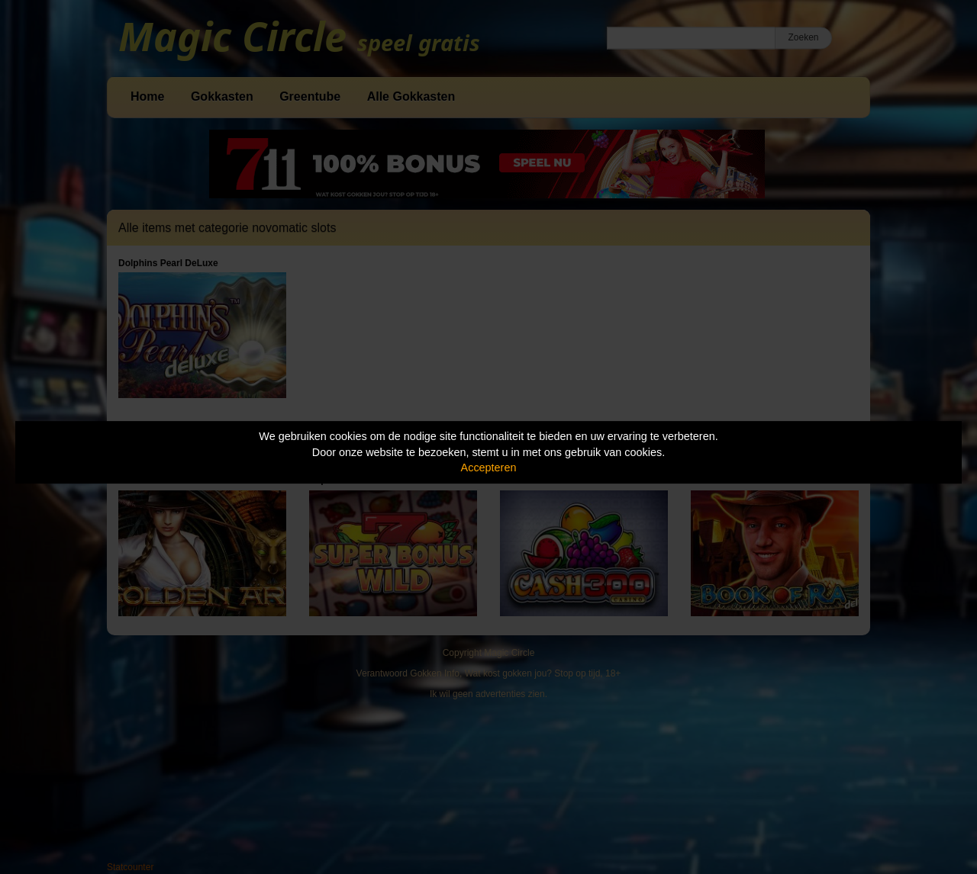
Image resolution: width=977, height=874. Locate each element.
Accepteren (489, 467)
